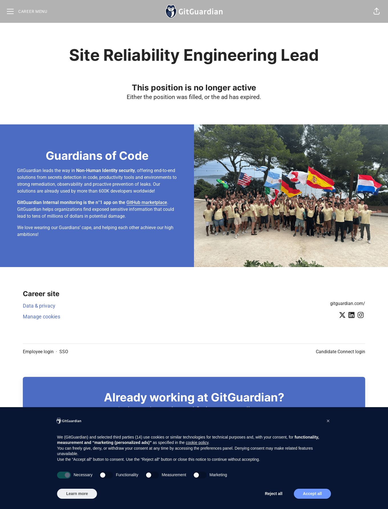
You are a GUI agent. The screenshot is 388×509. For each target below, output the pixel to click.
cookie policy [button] (197, 442)
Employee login (38, 351)
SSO (63, 351)
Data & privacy (39, 306)
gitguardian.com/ (347, 303)
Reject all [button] (273, 493)
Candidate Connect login (340, 351)
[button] (377, 11)
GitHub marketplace (146, 202)
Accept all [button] (312, 493)
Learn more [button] (77, 493)
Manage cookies (41, 317)
